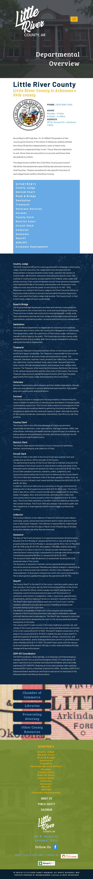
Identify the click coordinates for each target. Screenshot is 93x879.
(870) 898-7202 (59, 104)
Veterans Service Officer (46, 766)
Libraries (32, 705)
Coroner (21, 213)
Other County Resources (32, 729)
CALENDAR (46, 809)
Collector (22, 229)
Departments (46, 746)
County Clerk (25, 217)
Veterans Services (29, 208)
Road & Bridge (26, 196)
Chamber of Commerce (32, 694)
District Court (26, 221)
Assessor (22, 234)
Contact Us (52, 855)
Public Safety (46, 804)
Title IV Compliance (33, 855)
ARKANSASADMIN (43, 875)
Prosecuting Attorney (32, 716)
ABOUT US (46, 798)
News (18, 855)
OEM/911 (21, 242)
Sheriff (21, 238)
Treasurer (23, 204)
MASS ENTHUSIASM (71, 875)
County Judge (25, 187)
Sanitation (23, 200)
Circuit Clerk (25, 225)
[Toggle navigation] (74, 19)
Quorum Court (25, 191)
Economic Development (32, 246)
